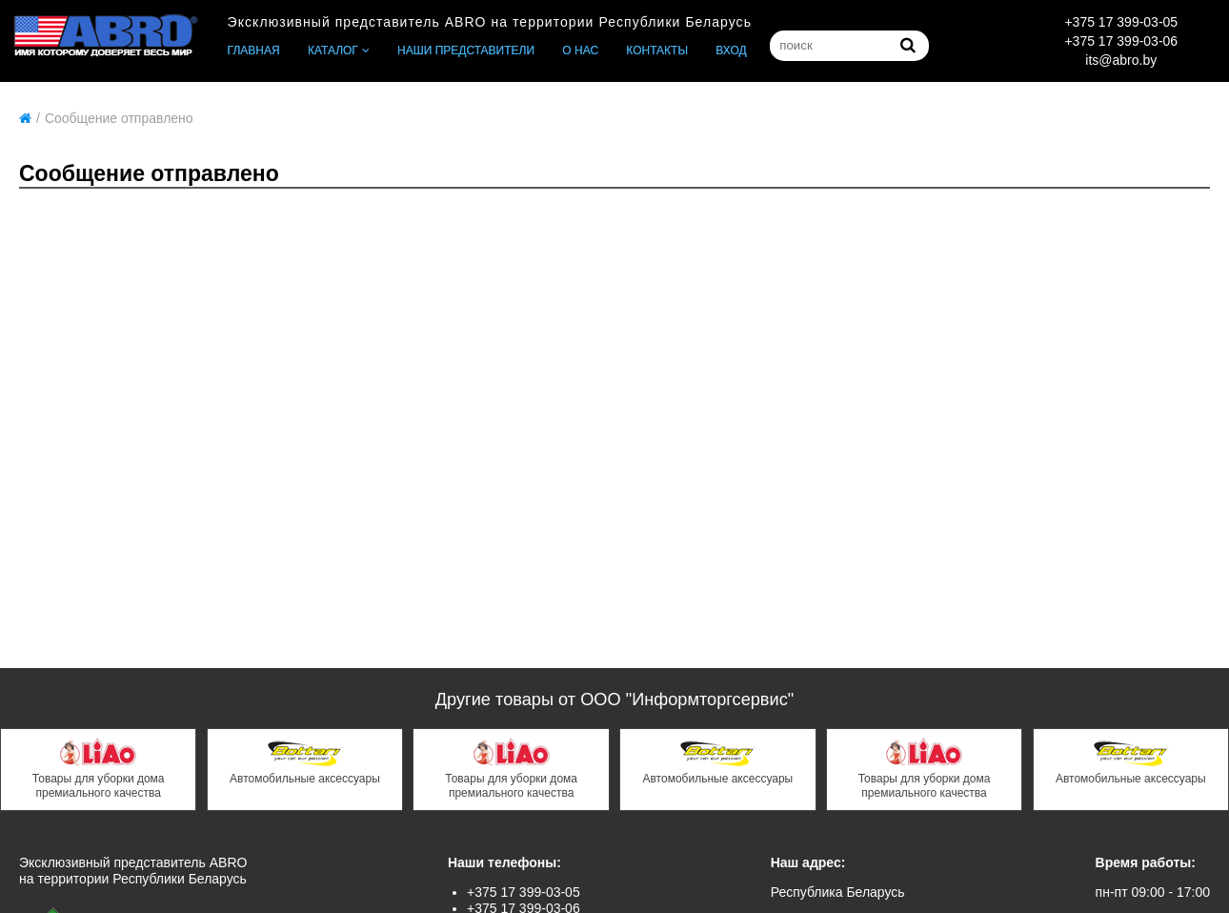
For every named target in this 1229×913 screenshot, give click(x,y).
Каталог (333, 50)
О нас (580, 50)
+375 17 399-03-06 (1121, 41)
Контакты (657, 50)
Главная (254, 50)
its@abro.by (1121, 60)
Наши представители (465, 50)
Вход (730, 50)
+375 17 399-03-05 (1121, 22)
